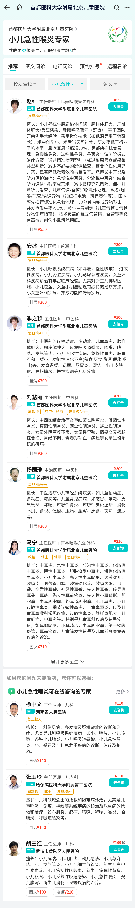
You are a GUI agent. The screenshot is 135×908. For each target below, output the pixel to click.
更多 (120, 691)
